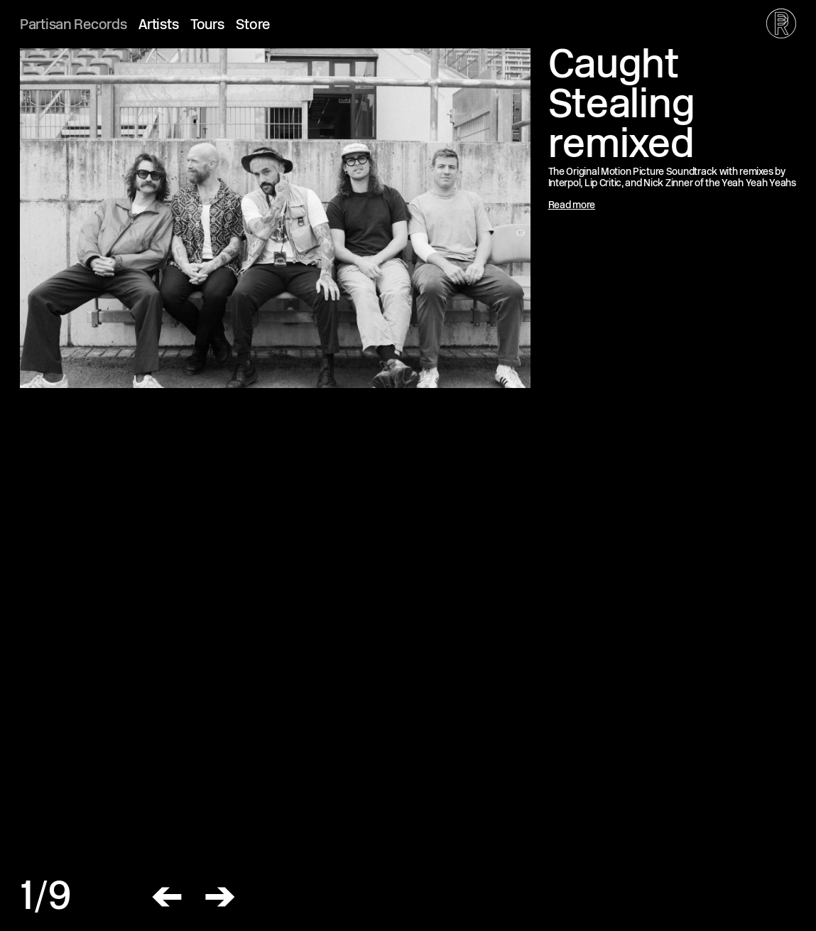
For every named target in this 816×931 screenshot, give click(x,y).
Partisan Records (73, 26)
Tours (207, 26)
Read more (571, 205)
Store (253, 26)
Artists (158, 26)
